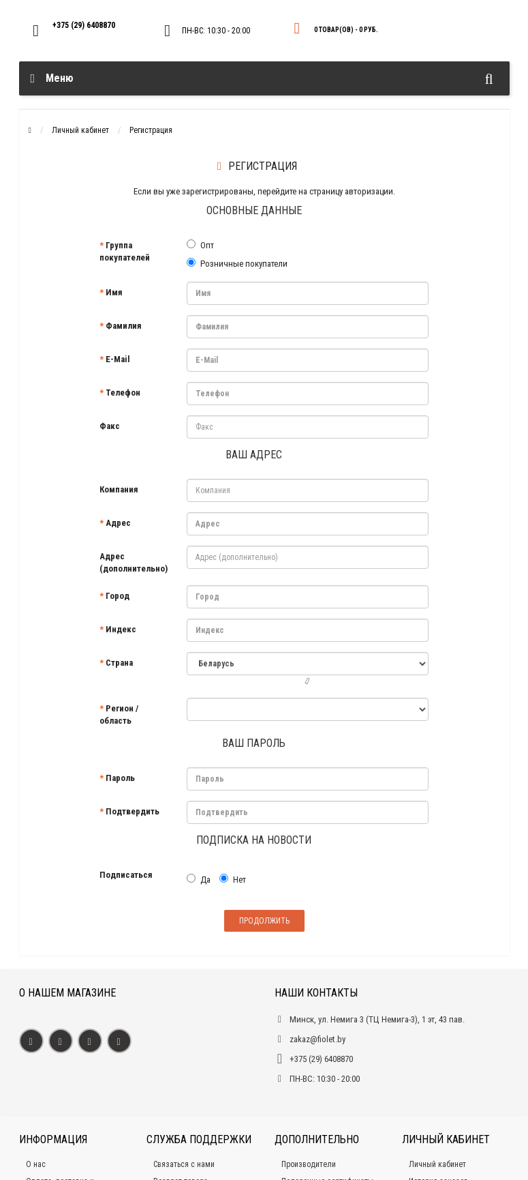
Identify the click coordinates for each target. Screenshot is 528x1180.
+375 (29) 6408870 (83, 25)
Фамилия (124, 326)
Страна (119, 663)
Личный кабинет (80, 130)
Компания (118, 489)
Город (117, 596)
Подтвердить (132, 811)
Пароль (120, 778)
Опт (200, 244)
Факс (109, 426)
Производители (308, 1164)
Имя (114, 292)
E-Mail (118, 359)
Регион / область (118, 714)
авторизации (369, 191)
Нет (232, 879)
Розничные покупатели (237, 263)
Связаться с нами (184, 1164)
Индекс (121, 629)
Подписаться (126, 875)
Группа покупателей (124, 251)
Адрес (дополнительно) (133, 562)
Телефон (123, 392)
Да (199, 879)
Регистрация (150, 130)
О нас (36, 1164)
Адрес (118, 523)
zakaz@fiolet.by (317, 1039)
